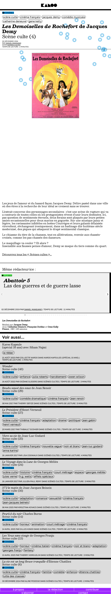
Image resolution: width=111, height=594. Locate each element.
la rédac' (8, 352)
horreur (24, 524)
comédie (59, 572)
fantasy (28, 550)
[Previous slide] (2, 294)
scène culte (10, 17)
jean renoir (77, 398)
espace (79, 472)
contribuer (92, 589)
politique (74, 420)
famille (46, 572)
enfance (25, 376)
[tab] (25, 315)
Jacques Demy (51, 17)
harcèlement (58, 376)
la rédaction (55, 589)
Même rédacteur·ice (18, 269)
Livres (8, 275)
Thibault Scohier (29, 429)
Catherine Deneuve (14, 21)
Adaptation (49, 420)
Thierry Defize (25, 403)
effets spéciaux (43, 476)
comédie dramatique (33, 398)
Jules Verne (10, 476)
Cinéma (9, 13)
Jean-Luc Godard (92, 446)
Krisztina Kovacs (27, 507)
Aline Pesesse (32, 581)
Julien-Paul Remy (32, 481)
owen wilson (77, 376)
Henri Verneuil (11, 424)
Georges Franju (12, 550)
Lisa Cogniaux (30, 455)
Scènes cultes (13, 45)
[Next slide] (108, 294)
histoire (25, 472)
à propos (18, 589)
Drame (62, 420)
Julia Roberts (40, 376)
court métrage (63, 472)
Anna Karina (10, 450)
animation (38, 524)
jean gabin (88, 420)
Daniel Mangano (13, 43)
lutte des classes (14, 576)
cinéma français (30, 17)
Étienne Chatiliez (89, 572)
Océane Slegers (28, 381)
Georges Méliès (95, 472)
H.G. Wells (25, 476)
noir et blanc (72, 446)
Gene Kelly (35, 21)
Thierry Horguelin (30, 555)
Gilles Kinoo (26, 529)
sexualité (55, 498)
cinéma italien (40, 546)
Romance (41, 498)
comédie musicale (73, 17)
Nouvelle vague (52, 446)
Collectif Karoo (29, 357)
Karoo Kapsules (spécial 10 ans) (61, 357)
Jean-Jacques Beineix (16, 502)
